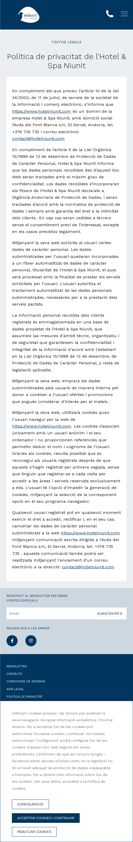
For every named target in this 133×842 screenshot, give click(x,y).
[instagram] (30, 644)
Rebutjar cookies (34, 832)
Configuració (30, 804)
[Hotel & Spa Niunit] (28, 15)
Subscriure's (109, 613)
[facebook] (12, 644)
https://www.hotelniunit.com (41, 111)
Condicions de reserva (25, 681)
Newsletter (16, 666)
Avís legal (15, 689)
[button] (124, 13)
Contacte (14, 674)
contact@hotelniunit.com (38, 138)
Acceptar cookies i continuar (46, 818)
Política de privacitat (24, 696)
